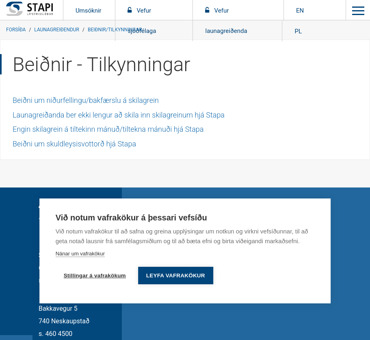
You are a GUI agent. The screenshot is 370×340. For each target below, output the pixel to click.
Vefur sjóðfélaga (142, 21)
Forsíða (16, 30)
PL (298, 31)
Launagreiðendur (56, 30)
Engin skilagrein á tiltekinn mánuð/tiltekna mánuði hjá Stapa (108, 129)
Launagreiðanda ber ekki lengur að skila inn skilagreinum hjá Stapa (119, 115)
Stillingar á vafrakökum (95, 275)
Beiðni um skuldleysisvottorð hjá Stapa (74, 143)
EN (300, 10)
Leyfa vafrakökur (175, 275)
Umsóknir (89, 10)
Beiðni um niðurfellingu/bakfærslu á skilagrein (86, 100)
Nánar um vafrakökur (80, 254)
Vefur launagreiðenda (226, 21)
